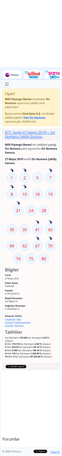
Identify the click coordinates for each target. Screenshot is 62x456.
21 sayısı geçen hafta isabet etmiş (18, 203)
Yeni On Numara (34, 117)
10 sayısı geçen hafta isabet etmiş (24, 187)
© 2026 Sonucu (11, 451)
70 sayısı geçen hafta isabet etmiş (50, 238)
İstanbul (9, 322)
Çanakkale (10, 319)
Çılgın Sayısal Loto (32, 75)
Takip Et (55, 452)
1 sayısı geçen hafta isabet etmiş (12, 170)
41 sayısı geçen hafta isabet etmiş (37, 222)
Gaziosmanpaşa (22, 322)
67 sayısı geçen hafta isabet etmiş (37, 238)
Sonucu (12, 75)
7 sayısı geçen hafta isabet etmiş (50, 170)
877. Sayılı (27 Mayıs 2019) (30, 134)
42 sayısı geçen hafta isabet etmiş (50, 222)
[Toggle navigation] (6, 84)
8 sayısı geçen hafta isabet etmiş (12, 187)
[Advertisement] (31, 33)
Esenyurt (19, 325)
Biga (19, 319)
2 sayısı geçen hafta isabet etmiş (24, 170)
